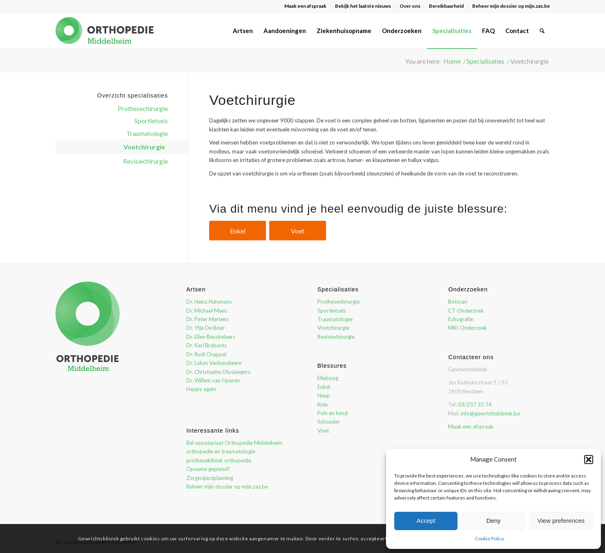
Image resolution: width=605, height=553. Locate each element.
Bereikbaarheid (446, 6)
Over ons (410, 6)
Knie (322, 404)
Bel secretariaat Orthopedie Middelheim (234, 443)
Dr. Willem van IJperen (213, 380)
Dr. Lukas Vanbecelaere (213, 363)
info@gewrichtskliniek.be (490, 413)
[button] (589, 459)
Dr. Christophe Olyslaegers (218, 372)
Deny (493, 520)
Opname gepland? (208, 469)
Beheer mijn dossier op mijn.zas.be (511, 6)
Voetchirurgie (144, 147)
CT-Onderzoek (466, 310)
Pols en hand (332, 413)
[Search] (542, 31)
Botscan (457, 301)
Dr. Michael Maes (206, 310)
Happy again (201, 389)
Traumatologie (147, 133)
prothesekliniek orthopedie (218, 460)
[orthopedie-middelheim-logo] (105, 31)
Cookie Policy (489, 538)
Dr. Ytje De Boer (205, 327)
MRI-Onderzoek (467, 327)
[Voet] (297, 230)
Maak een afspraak (305, 6)
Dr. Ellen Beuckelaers (210, 336)
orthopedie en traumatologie (220, 451)
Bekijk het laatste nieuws (363, 6)
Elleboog (327, 378)
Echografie (460, 319)
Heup (323, 395)
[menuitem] (305, 6)
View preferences (561, 520)
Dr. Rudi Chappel (206, 354)
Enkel (323, 387)
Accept (426, 520)
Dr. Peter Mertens (207, 319)
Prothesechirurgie (143, 108)
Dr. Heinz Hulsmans (209, 301)
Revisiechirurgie (145, 161)
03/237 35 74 (475, 404)
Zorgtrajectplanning (209, 478)
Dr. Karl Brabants (206, 345)
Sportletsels (151, 120)
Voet (323, 430)
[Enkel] (237, 230)
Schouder (328, 421)
